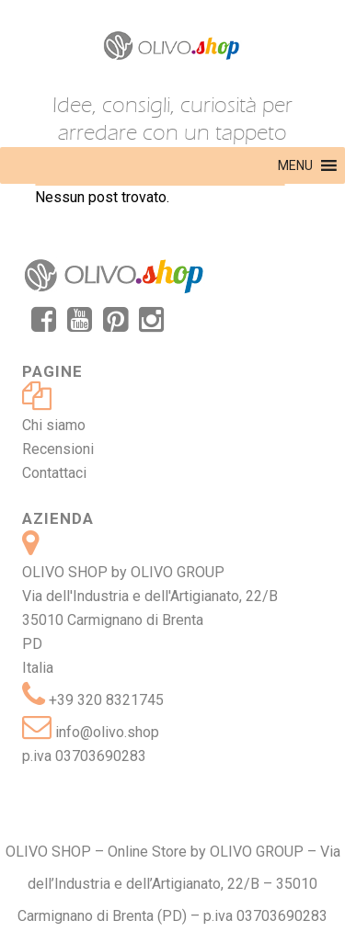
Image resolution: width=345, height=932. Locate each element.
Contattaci (54, 473)
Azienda (58, 518)
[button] (295, 165)
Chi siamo (54, 425)
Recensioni (58, 449)
